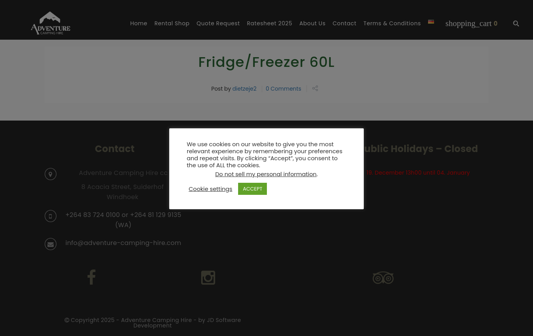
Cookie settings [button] (210, 189)
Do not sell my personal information (265, 174)
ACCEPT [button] (252, 188)
